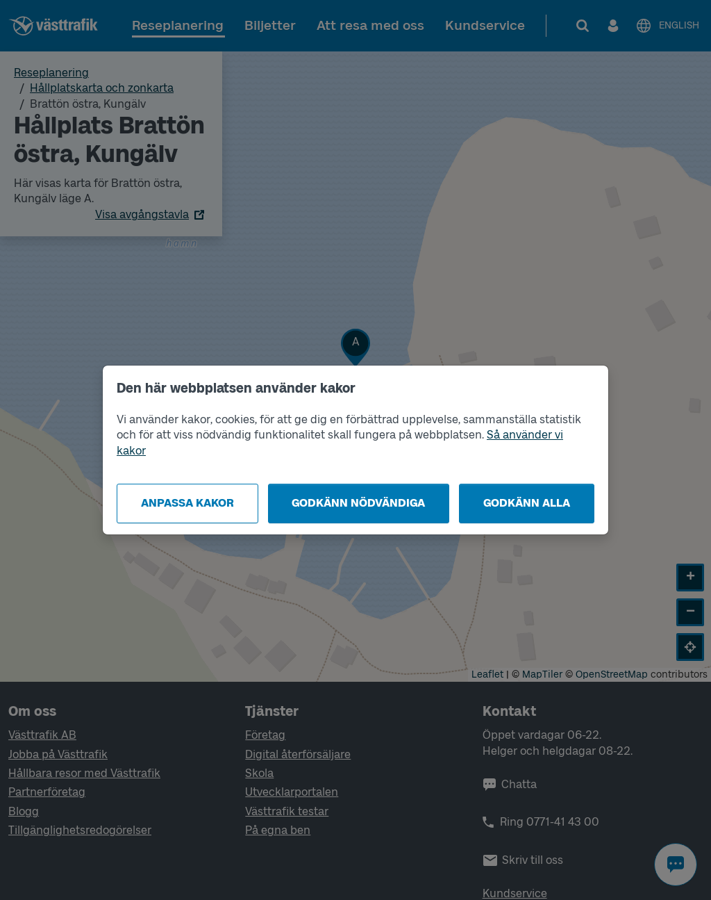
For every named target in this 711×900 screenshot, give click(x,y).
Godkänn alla (526, 502)
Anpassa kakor (187, 502)
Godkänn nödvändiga (358, 502)
